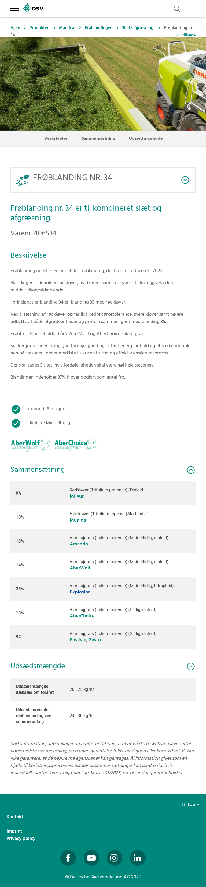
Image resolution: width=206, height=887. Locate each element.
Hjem (15, 27)
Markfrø (66, 27)
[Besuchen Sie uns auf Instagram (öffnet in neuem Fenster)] (114, 858)
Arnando (79, 544)
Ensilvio (78, 640)
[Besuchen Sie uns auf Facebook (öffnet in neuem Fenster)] (68, 858)
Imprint (14, 831)
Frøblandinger (98, 27)
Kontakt (15, 817)
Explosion (80, 592)
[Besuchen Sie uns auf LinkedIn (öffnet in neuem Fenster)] (138, 858)
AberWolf (80, 568)
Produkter (39, 27)
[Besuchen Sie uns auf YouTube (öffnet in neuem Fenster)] (91, 858)
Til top (191, 804)
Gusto (94, 640)
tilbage (189, 34)
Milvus (77, 496)
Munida (78, 520)
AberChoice (82, 616)
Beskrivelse (56, 138)
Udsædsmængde (146, 138)
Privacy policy (21, 838)
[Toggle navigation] (14, 7)
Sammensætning (98, 138)
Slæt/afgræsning (137, 27)
